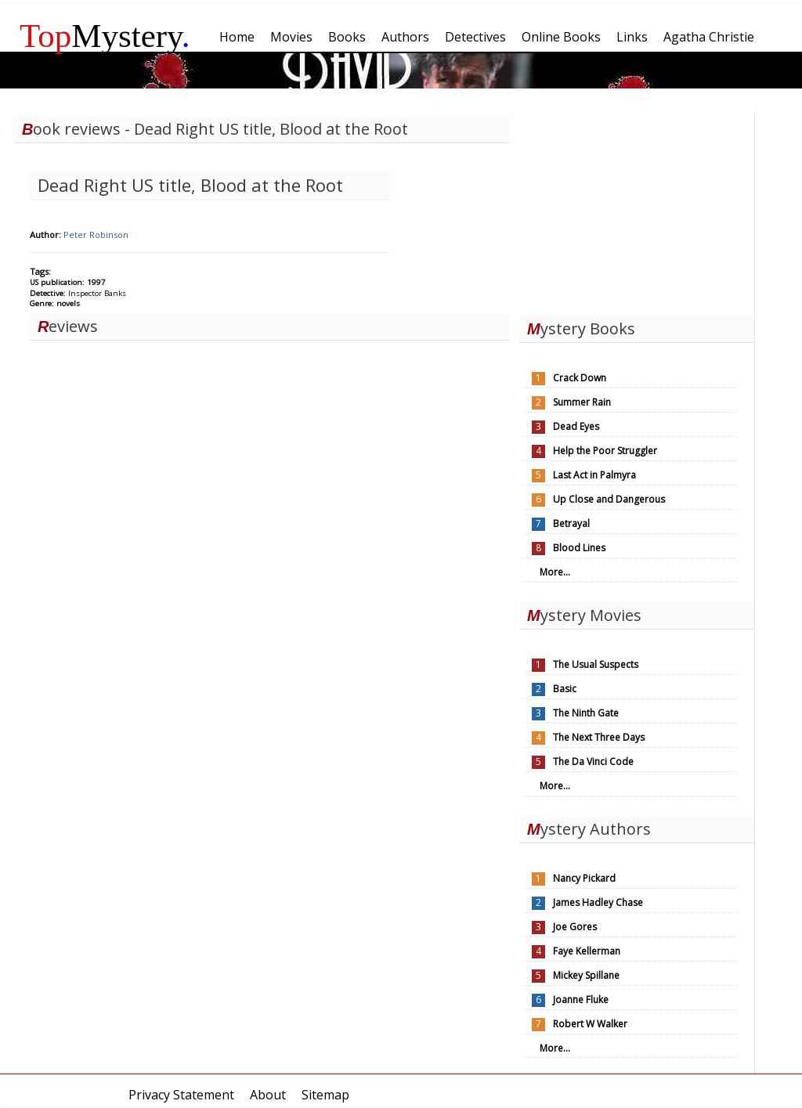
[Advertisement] (636, 210)
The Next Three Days (599, 737)
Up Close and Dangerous (609, 499)
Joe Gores (575, 926)
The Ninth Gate (586, 713)
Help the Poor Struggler (605, 450)
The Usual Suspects (595, 664)
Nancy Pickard (584, 878)
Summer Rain (582, 402)
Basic (564, 688)
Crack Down (579, 377)
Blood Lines (579, 547)
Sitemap (325, 1094)
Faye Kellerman (586, 951)
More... (555, 572)
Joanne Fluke (581, 999)
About (268, 1094)
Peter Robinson (95, 234)
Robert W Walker (590, 1023)
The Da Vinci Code (593, 761)
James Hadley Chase (598, 902)
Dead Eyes (576, 426)
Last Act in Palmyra (594, 475)
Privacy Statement (181, 1094)
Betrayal (571, 523)
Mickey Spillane (586, 975)
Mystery (105, 35)
